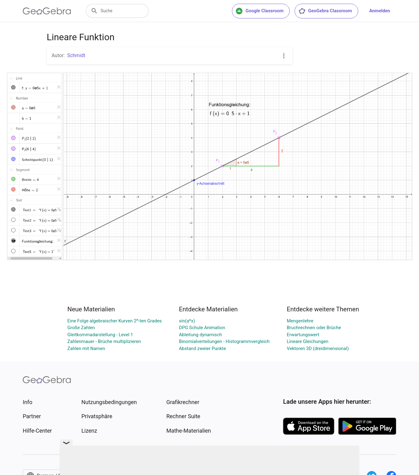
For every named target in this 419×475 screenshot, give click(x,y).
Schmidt (76, 55)
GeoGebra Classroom (325, 11)
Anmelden (379, 11)
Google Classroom (260, 11)
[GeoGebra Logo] (47, 11)
